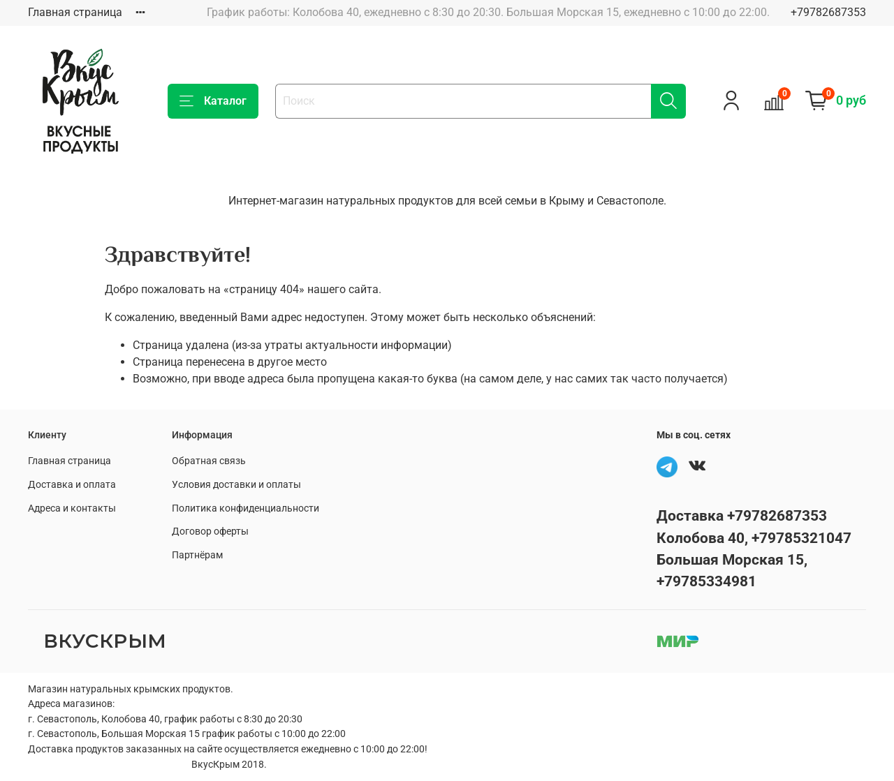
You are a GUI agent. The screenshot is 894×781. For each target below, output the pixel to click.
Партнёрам (197, 555)
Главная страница (75, 12)
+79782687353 (828, 12)
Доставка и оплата (72, 485)
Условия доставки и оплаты (236, 485)
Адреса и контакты (72, 508)
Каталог (213, 101)
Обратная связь (209, 461)
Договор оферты (210, 531)
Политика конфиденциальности (245, 508)
